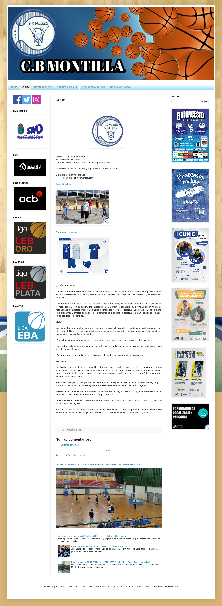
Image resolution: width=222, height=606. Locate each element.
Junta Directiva (63, 184)
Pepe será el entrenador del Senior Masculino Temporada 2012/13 (100, 546)
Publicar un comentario (70, 445)
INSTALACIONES (43, 87)
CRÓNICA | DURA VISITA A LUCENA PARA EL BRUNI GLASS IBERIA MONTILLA (99, 464)
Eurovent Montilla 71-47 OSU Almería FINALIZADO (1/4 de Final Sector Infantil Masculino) (110, 562)
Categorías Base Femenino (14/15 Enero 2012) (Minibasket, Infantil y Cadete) (92, 536)
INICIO (13, 87)
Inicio (108, 450)
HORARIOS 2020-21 (121, 87)
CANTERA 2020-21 (67, 87)
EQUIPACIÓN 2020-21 (93, 87)
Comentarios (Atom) (76, 455)
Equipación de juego (66, 232)
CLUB (25, 87)
